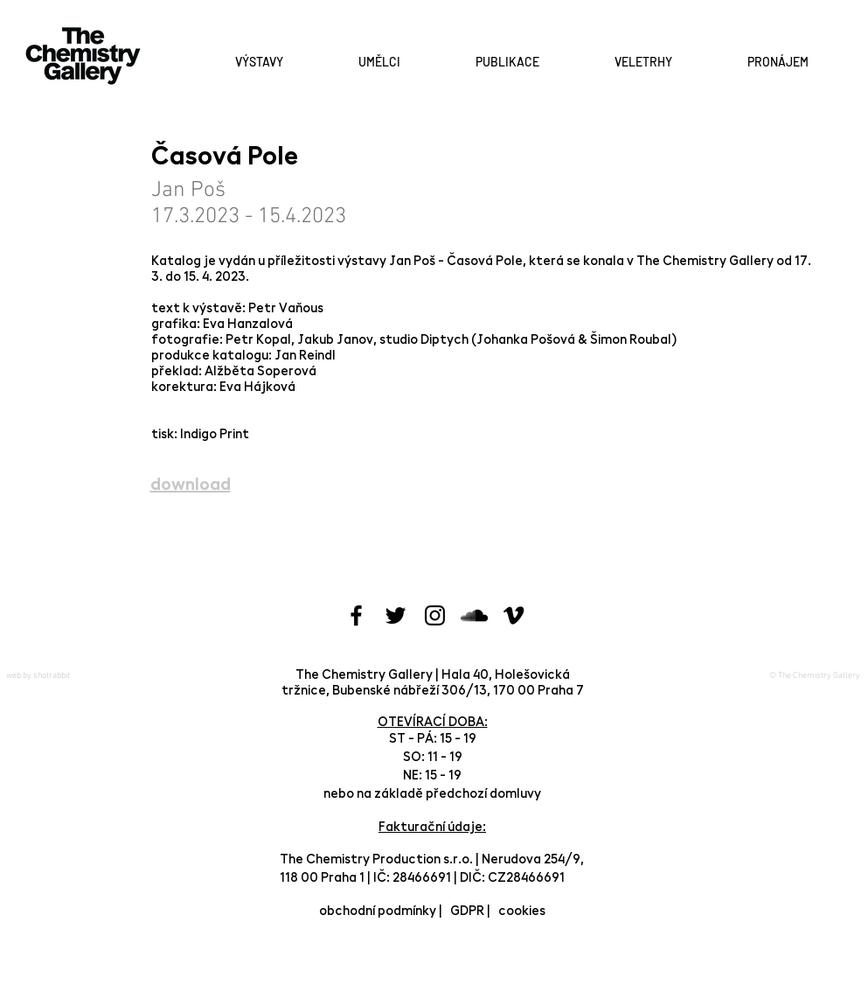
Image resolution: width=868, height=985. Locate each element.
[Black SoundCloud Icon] (474, 615)
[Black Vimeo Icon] (513, 615)
